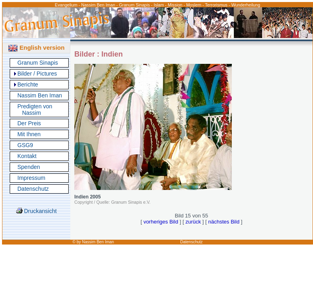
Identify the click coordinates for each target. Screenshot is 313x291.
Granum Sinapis (37, 62)
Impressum (31, 178)
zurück (193, 222)
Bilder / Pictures (37, 73)
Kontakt (26, 156)
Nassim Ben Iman (39, 95)
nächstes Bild (223, 222)
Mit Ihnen (29, 134)
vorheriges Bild (160, 222)
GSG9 (25, 145)
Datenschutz (33, 189)
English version (36, 47)
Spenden (28, 167)
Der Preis (29, 123)
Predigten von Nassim (34, 109)
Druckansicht (36, 211)
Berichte (27, 84)
